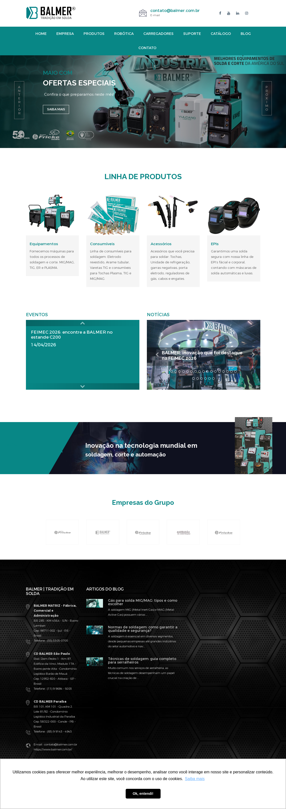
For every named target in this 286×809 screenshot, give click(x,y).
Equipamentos (44, 243)
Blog (246, 33)
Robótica (124, 33)
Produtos (94, 33)
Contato (147, 48)
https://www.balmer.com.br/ (53, 749)
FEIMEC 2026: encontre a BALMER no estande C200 (73, 334)
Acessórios (161, 243)
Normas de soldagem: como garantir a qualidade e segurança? (143, 629)
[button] (82, 323)
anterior (19, 100)
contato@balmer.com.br (175, 10)
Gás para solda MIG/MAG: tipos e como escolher (142, 602)
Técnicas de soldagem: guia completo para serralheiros (142, 660)
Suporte (192, 33)
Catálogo (221, 33)
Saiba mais (58, 111)
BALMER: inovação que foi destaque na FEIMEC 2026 (193, 355)
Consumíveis (102, 243)
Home (41, 33)
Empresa (65, 33)
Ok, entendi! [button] (143, 794)
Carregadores (158, 33)
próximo (266, 98)
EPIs (215, 243)
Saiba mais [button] (195, 779)
